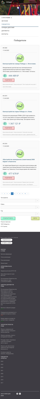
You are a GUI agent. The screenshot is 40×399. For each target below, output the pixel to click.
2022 (2, 367)
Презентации (4, 263)
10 (25, 193)
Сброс (35, 218)
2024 (2, 361)
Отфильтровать (8, 218)
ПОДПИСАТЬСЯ (7, 239)
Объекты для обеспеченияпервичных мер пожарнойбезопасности (7, 347)
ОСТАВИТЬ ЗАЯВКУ (6, 243)
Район (2, 204)
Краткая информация (6, 254)
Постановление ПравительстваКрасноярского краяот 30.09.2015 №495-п (9, 280)
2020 (2, 373)
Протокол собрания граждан (8, 307)
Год (2, 211)
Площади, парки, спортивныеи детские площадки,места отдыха (8, 341)
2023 (2, 364)
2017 (2, 382)
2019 (2, 376)
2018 (2, 379)
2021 (2, 370)
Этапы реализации (5, 257)
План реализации (5, 260)
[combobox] (20, 200)
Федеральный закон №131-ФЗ (8, 271)
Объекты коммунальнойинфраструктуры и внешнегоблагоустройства (8, 331)
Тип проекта (4, 197)
